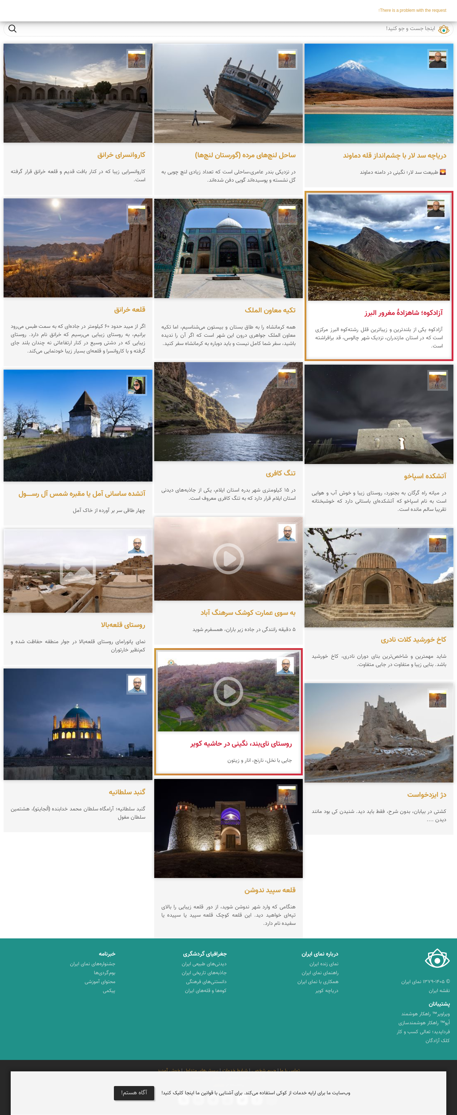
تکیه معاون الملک (270, 310)
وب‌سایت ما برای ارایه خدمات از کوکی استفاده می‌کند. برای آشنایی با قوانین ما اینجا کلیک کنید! (255, 1093)
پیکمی (109, 991)
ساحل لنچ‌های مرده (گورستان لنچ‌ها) (245, 155)
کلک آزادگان (438, 1041)
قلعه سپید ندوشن (270, 890)
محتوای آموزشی (100, 982)
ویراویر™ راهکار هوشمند (425, 1014)
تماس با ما (290, 1070)
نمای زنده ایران (324, 964)
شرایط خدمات (235, 1070)
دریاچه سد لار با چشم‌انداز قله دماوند (394, 156)
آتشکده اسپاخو (425, 476)
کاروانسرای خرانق (121, 155)
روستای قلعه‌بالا (123, 625)
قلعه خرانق (129, 310)
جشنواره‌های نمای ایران (92, 964)
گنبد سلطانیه (127, 792)
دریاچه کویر (326, 991)
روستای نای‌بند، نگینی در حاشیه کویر (241, 744)
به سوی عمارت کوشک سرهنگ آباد (248, 613)
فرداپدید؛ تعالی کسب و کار (423, 1032)
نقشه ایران (439, 991)
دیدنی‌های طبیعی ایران (204, 964)
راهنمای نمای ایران (320, 973)
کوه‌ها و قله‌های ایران (206, 991)
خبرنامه (107, 954)
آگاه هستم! (134, 1093)
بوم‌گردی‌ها (104, 973)
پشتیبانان (439, 1004)
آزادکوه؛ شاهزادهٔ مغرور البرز (404, 313)
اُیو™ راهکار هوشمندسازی (424, 1023)
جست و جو (12, 28)
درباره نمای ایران (320, 954)
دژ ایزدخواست (426, 795)
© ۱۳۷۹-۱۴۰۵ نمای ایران (425, 982)
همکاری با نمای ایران (317, 982)
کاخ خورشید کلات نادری (413, 640)
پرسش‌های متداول (201, 1070)
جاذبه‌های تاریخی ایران (204, 973)
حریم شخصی (264, 1070)
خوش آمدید (168, 1070)
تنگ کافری (281, 473)
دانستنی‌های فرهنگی (206, 982)
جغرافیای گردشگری (205, 954)
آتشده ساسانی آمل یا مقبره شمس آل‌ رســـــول (82, 494)
